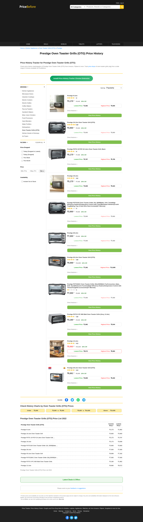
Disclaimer (86, 511)
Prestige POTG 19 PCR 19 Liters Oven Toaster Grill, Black (86, 149)
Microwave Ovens (27, 94)
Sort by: (103, 88)
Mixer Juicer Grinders (29, 115)
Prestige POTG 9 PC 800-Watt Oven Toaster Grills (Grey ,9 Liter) (88, 314)
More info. (61, 499)
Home (55, 511)
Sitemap (61, 511)
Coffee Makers (26, 106)
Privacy (80, 511)
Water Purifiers (26, 124)
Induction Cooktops (28, 97)
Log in (122, 3)
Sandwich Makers (27, 112)
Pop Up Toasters (27, 109)
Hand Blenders (26, 121)
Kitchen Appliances (28, 91)
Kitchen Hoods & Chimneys (30, 133)
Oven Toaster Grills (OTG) (30, 130)
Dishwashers (26, 127)
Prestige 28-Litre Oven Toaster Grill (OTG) (81, 368)
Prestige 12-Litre (72, 341)
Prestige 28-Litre (72, 233)
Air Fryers (25, 136)
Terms (74, 511)
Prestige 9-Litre (72, 95)
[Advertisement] (71, 25)
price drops (91, 66)
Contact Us (68, 511)
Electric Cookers (27, 100)
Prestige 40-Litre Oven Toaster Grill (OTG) (81, 257)
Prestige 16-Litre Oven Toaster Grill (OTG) (81, 122)
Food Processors (27, 118)
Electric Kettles (26, 103)
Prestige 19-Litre (72, 176)
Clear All (39, 142)
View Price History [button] (94, 115)
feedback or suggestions (78, 488)
